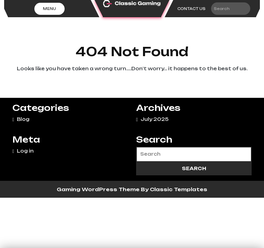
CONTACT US (191, 9)
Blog (23, 119)
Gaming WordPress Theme (99, 189)
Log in (25, 151)
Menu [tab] (49, 9)
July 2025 (154, 119)
